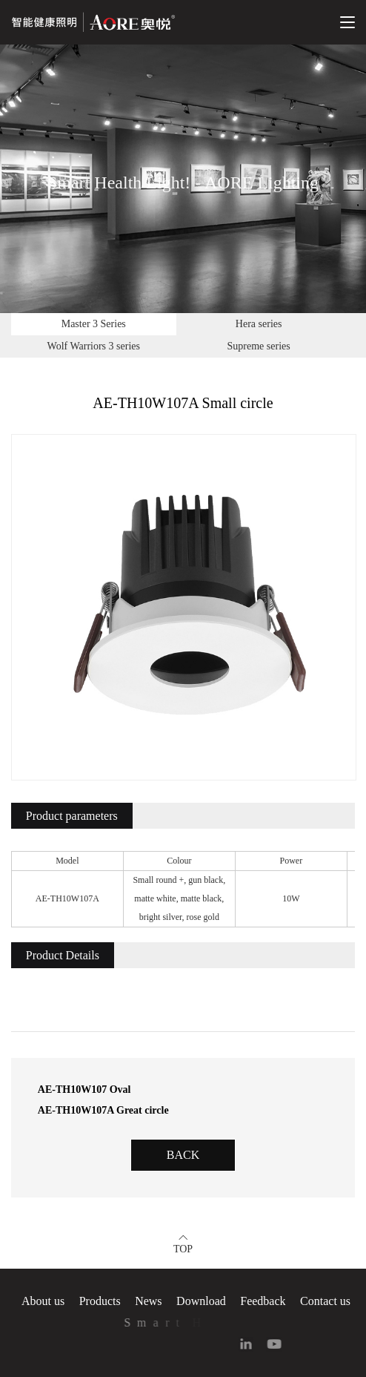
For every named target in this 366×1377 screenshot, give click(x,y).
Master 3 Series (93, 323)
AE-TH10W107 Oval (84, 1089)
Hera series (259, 323)
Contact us (325, 1301)
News (148, 1301)
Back (183, 1154)
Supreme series (258, 346)
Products (100, 1301)
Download (201, 1301)
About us (42, 1301)
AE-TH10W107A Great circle (103, 1110)
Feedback (262, 1301)
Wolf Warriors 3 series (93, 346)
